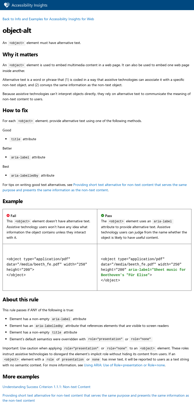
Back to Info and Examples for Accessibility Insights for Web (48, 18)
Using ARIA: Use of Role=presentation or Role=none (124, 365)
